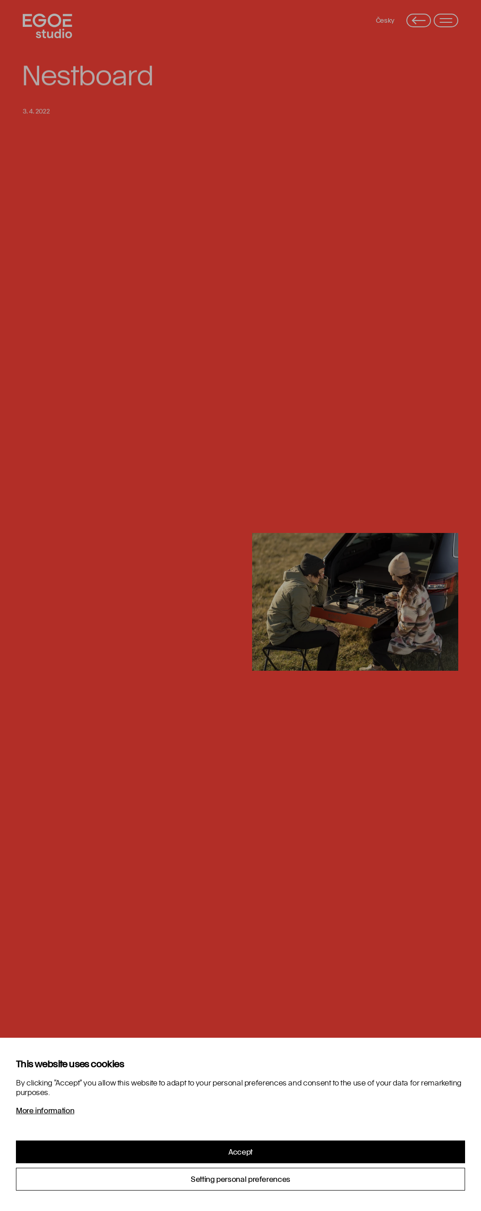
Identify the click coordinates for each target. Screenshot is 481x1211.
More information (45, 1110)
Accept (240, 1151)
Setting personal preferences (240, 1179)
